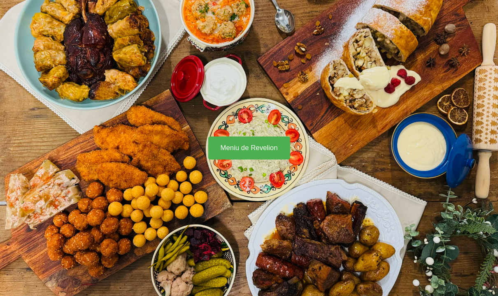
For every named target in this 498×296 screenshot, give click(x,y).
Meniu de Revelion (249, 148)
